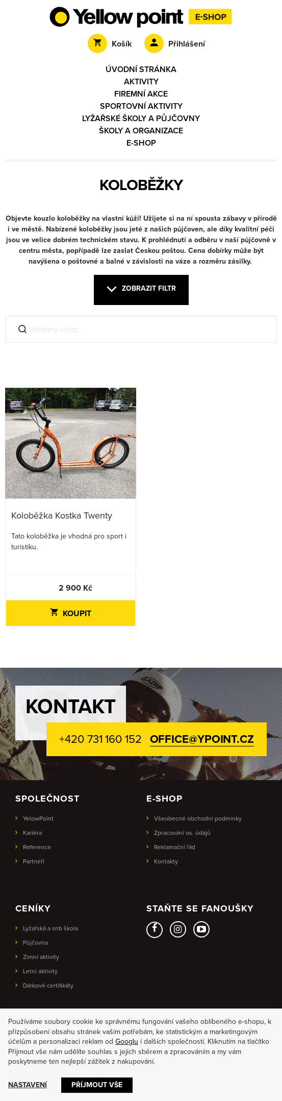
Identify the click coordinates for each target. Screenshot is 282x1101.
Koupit (70, 613)
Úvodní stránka (141, 69)
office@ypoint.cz (202, 739)
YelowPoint (38, 818)
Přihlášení (174, 44)
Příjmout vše (96, 1085)
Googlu (126, 1041)
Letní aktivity (40, 971)
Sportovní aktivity (141, 106)
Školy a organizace (141, 131)
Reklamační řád (174, 847)
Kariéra (32, 832)
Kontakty (166, 861)
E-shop (141, 143)
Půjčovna (35, 942)
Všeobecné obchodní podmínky (198, 818)
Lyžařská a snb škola (50, 928)
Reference (37, 847)
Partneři (33, 861)
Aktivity (141, 82)
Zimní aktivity (41, 957)
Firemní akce (141, 94)
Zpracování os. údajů (182, 832)
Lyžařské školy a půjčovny (141, 118)
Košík (110, 44)
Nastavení (27, 1085)
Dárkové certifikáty (48, 985)
